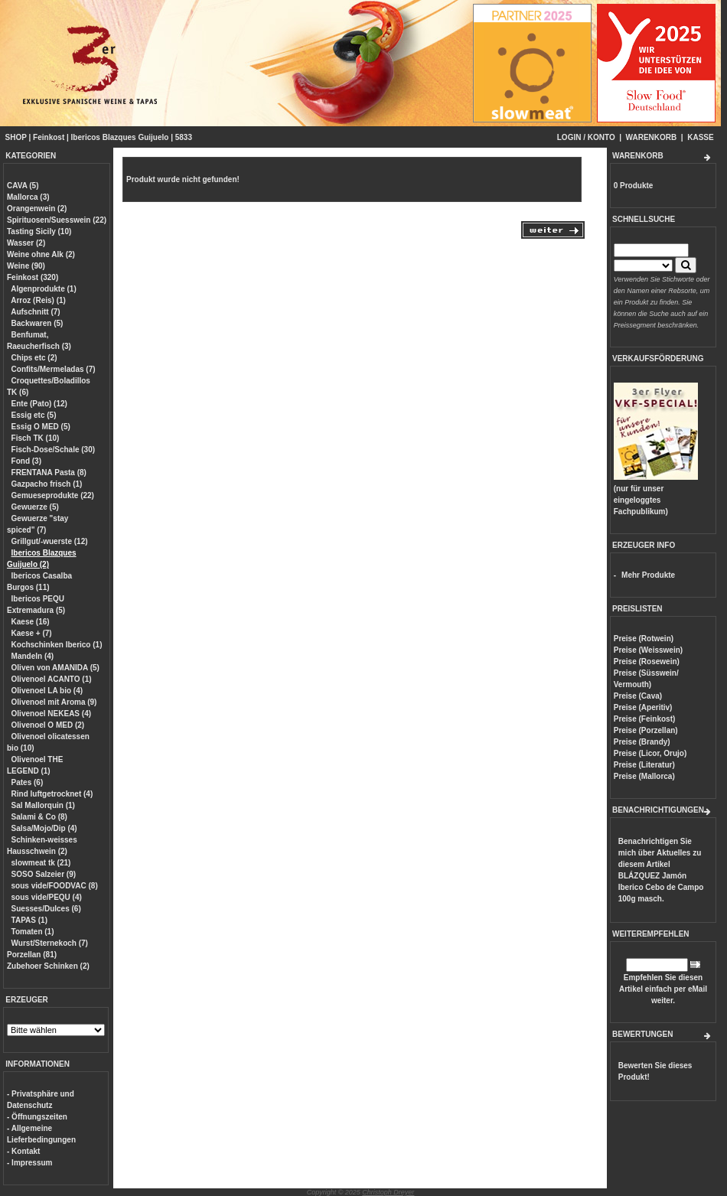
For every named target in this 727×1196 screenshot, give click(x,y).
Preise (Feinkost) (645, 719)
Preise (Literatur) (644, 765)
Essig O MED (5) (40, 426)
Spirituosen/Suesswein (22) (56, 220)
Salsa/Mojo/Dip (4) (44, 828)
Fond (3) (26, 461)
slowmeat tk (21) (41, 863)
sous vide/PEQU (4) (46, 897)
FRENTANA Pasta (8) (48, 472)
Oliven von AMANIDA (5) (55, 667)
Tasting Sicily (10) (39, 231)
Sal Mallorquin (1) (43, 805)
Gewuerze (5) (35, 507)
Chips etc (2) (34, 358)
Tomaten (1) (32, 931)
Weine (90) (26, 266)
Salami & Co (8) (39, 817)
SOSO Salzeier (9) (43, 874)
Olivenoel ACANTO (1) (51, 679)
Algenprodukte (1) (44, 289)
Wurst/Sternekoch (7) (49, 943)
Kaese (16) (30, 622)
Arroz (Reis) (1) (38, 300)
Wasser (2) (26, 243)
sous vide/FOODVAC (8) (54, 886)
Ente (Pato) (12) (39, 403)
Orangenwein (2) (37, 208)
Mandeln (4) (32, 656)
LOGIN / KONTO (586, 137)
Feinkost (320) (32, 277)
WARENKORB (651, 137)
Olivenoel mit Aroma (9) (54, 702)
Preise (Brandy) (642, 742)
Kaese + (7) (31, 633)
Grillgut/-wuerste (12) (49, 541)
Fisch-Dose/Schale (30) (53, 449)
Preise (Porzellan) (646, 730)
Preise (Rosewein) (647, 661)
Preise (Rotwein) (643, 638)
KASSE (700, 137)
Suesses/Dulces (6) (46, 908)
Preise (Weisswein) (648, 650)
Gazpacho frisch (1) (47, 484)
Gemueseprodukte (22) (52, 495)
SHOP (16, 137)
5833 (183, 137)
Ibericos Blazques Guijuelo (120, 137)
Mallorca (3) (28, 197)
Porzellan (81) (32, 954)
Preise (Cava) (638, 696)
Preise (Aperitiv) (643, 707)
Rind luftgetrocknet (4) (52, 794)
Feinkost (48, 137)
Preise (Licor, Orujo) (650, 753)
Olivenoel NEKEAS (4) (51, 713)
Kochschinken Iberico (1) (57, 644)
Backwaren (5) (37, 323)
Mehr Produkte (648, 575)
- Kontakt (23, 1151)
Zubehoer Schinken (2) (48, 966)
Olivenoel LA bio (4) (47, 690)
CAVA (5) (22, 185)
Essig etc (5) (34, 415)
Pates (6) (27, 782)
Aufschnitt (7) (35, 312)
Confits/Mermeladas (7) (53, 369)
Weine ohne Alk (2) (41, 254)
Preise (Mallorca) (644, 776)
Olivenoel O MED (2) (48, 725)
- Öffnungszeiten (37, 1117)
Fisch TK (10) (35, 438)
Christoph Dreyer (388, 1192)
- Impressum (29, 1163)
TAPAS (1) (29, 920)
